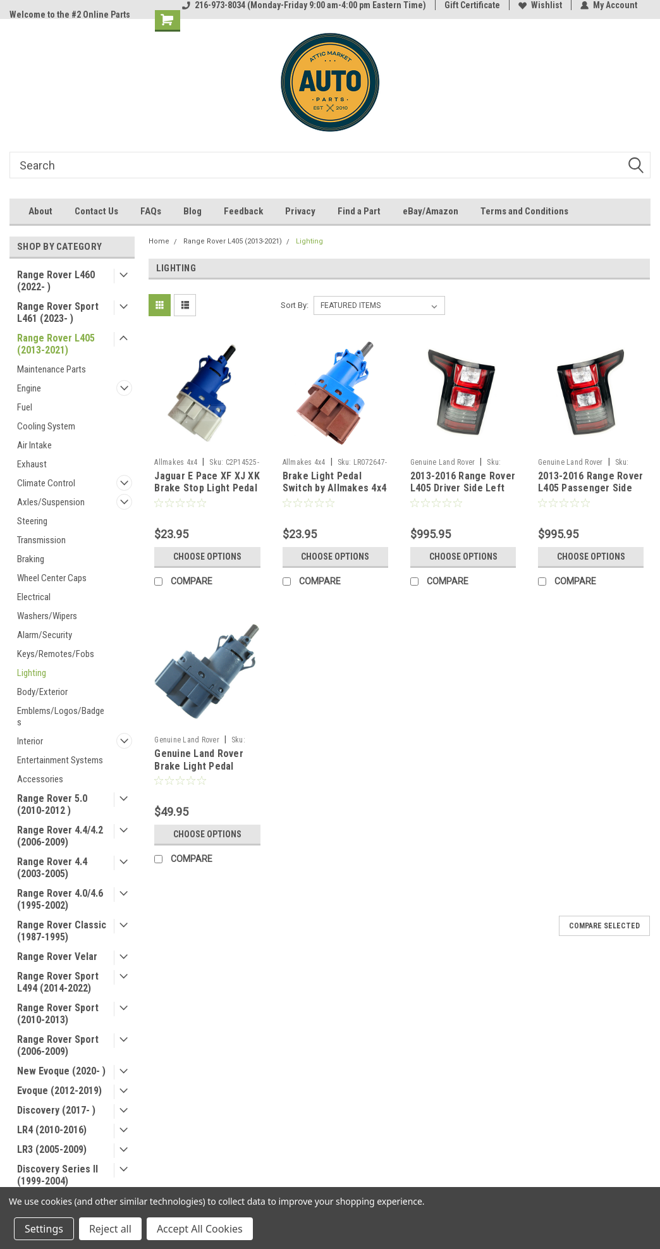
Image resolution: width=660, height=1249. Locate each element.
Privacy (300, 211)
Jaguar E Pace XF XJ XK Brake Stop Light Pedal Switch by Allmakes (207, 488)
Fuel (24, 407)
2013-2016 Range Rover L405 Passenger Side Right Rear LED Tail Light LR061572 (590, 494)
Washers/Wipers (47, 616)
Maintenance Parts (51, 369)
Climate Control (46, 483)
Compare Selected (604, 925)
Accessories (40, 779)
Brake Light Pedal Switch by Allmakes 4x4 (335, 482)
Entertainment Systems (60, 760)
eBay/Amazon (430, 211)
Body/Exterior (42, 692)
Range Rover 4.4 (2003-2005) (52, 868)
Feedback (243, 211)
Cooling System (46, 426)
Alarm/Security (44, 635)
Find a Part (359, 211)
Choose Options (207, 556)
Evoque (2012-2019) (59, 1091)
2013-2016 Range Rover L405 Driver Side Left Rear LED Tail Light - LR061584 (462, 494)
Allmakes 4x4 (175, 462)
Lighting (31, 673)
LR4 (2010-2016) (52, 1130)
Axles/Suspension (51, 502)
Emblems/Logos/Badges (60, 716)
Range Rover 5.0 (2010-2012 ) (52, 804)
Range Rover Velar (57, 957)
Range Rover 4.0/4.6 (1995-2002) (60, 899)
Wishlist (540, 5)
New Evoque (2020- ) (61, 1071)
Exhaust (32, 464)
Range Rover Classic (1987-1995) (61, 931)
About (40, 211)
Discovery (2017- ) (56, 1110)
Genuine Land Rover (442, 462)
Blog (192, 211)
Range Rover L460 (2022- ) (56, 281)
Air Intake (34, 445)
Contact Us (96, 211)
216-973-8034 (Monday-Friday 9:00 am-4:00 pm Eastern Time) (304, 5)
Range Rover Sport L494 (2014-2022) (58, 982)
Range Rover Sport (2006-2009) (58, 1045)
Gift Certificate (472, 5)
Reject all (110, 1229)
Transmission (41, 540)
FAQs (150, 211)
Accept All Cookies (200, 1229)
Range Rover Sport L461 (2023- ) (58, 312)
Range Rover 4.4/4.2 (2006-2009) (60, 836)
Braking (30, 559)
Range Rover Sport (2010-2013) (58, 1014)
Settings (44, 1229)
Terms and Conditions (524, 211)
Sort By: (295, 305)
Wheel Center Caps (52, 578)
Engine (29, 388)
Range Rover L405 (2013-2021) (56, 344)
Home (159, 241)
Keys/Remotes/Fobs (55, 654)
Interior (30, 741)
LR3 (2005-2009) (52, 1149)
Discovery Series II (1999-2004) (57, 1175)
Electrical (34, 597)
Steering (32, 521)
